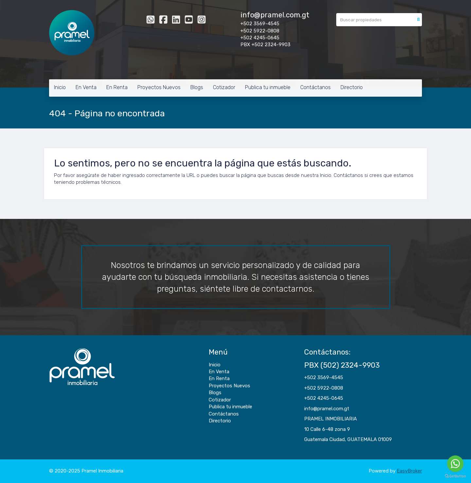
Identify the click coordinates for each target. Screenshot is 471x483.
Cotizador (224, 87)
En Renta (117, 87)
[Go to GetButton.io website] (455, 476)
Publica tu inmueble (267, 87)
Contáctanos (315, 87)
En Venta (86, 87)
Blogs (196, 87)
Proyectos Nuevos (159, 87)
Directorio (351, 87)
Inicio (60, 87)
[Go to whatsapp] (455, 463)
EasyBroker (409, 471)
